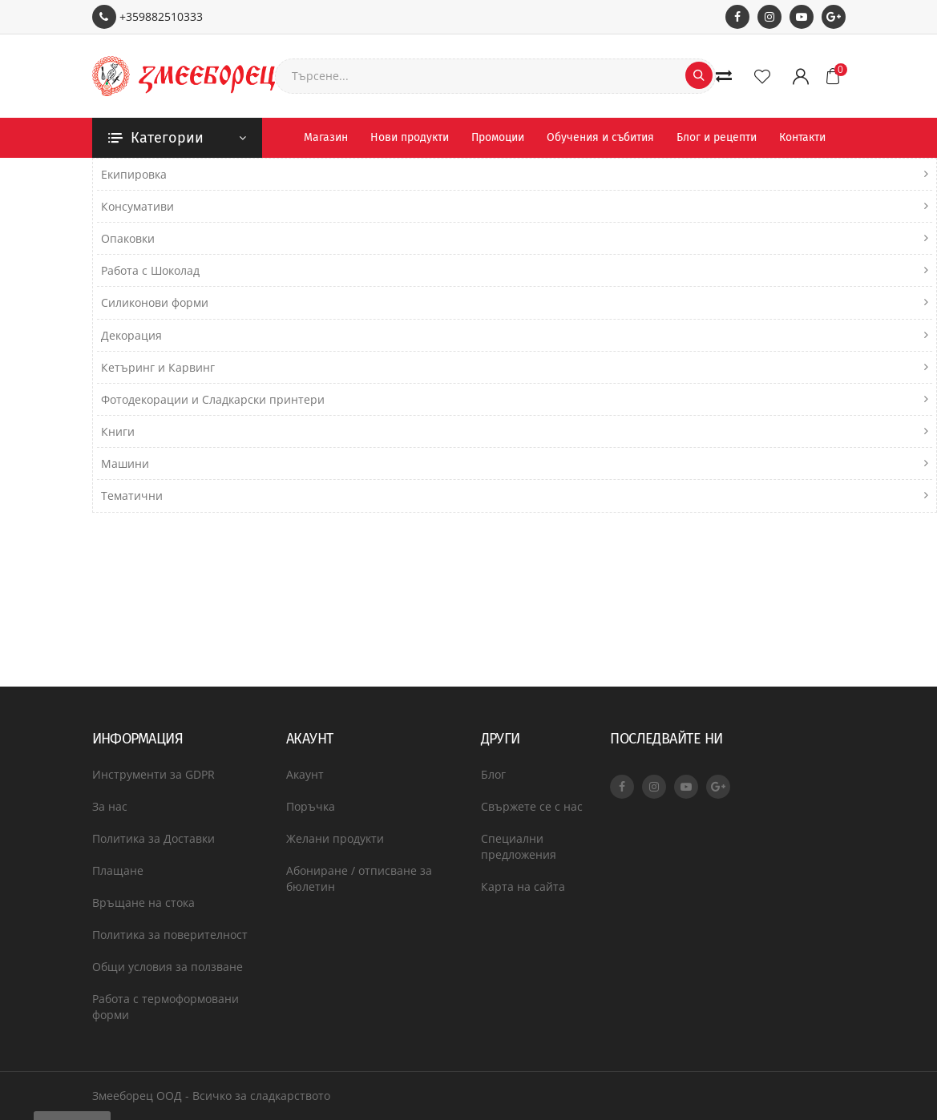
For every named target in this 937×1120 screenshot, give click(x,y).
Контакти (802, 137)
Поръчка (310, 806)
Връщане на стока (143, 902)
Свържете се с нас (532, 806)
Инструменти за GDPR (153, 774)
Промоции (497, 137)
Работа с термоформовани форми (165, 1006)
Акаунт (305, 774)
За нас (109, 806)
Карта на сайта (523, 886)
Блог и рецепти (716, 137)
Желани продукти (335, 838)
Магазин (326, 137)
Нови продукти (409, 137)
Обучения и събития (600, 137)
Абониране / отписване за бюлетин (359, 878)
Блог (493, 774)
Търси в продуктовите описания (190, 304)
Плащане (117, 870)
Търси (109, 240)
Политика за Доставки (153, 838)
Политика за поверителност (170, 934)
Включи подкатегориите (621, 260)
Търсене (137, 203)
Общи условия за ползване (167, 966)
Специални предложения (518, 846)
